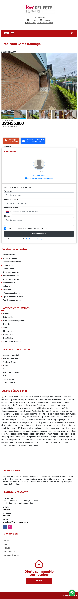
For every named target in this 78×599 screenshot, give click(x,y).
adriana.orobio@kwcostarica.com (40, 178)
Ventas (7, 544)
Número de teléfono (12, 208)
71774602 (33, 20)
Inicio (6, 540)
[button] (74, 56)
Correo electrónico (11, 199)
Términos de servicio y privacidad (37, 239)
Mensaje (7, 216)
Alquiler (7, 548)
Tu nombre (8, 191)
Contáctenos (9, 551)
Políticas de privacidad (13, 555)
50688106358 (40, 175)
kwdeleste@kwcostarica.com (15, 522)
